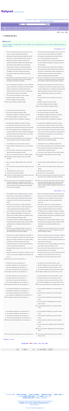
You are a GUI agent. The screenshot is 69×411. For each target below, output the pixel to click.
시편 (39, 343)
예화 (46, 343)
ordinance (59, 131)
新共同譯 (38, 27)
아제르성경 (50, 21)
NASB (49, 27)
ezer (45, 224)
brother (10, 156)
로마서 (35, 343)
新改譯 (53, 27)
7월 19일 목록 (25, 343)
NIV (42, 27)
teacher (17, 248)
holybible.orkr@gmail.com (38, 408)
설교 (43, 343)
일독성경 (51, 19)
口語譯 (57, 27)
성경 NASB (41, 19)
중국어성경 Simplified (59, 19)
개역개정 (9, 27)
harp (26, 198)
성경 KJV (36, 19)
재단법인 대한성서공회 (28, 396)
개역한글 (14, 27)
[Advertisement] (36, 10)
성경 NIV (30, 19)
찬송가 (46, 19)
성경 (27, 19)
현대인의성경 (31, 27)
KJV (45, 27)
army (27, 193)
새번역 (25, 27)
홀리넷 (42, 396)
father (25, 56)
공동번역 (20, 27)
